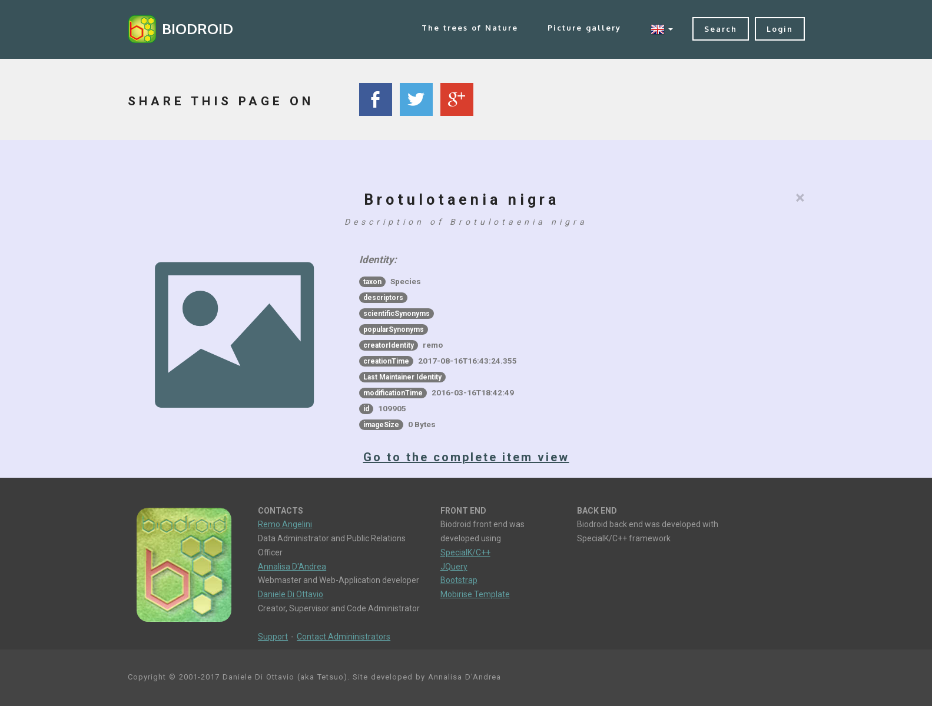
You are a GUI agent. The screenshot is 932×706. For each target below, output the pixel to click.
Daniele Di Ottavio (290, 594)
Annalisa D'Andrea (292, 566)
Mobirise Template (475, 594)
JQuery (453, 566)
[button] (662, 29)
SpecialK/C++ (465, 552)
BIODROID (197, 28)
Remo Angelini (285, 524)
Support (273, 636)
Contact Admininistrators (343, 636)
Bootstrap (458, 580)
